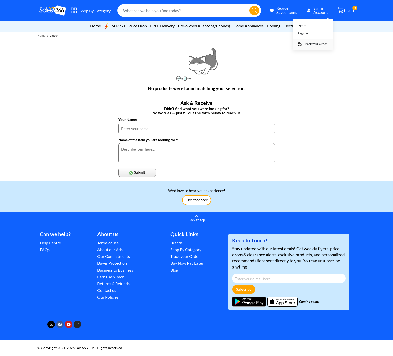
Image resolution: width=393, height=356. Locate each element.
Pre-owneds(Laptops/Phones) (204, 25)
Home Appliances (248, 25)
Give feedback (197, 200)
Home (95, 25)
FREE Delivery (162, 25)
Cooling (273, 25)
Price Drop (137, 25)
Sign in (302, 25)
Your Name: (127, 119)
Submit (137, 172)
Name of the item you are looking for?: (148, 140)
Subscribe (243, 289)
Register (303, 33)
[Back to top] (196, 217)
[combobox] (184, 10)
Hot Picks (114, 25)
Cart (347, 10)
